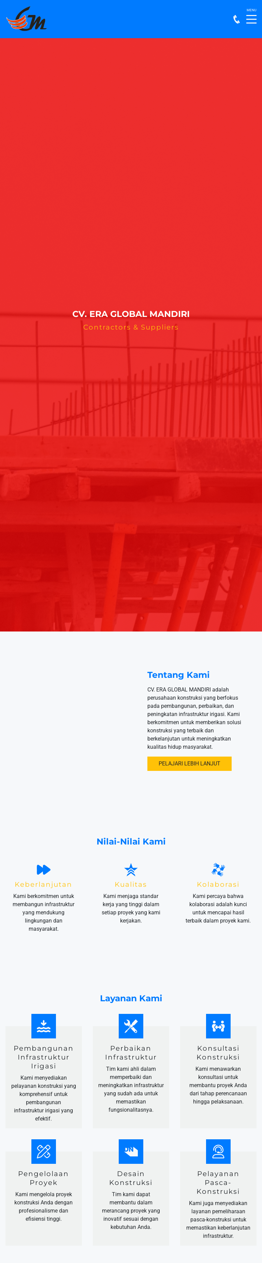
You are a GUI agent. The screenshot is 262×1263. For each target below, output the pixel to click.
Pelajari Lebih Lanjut (189, 763)
